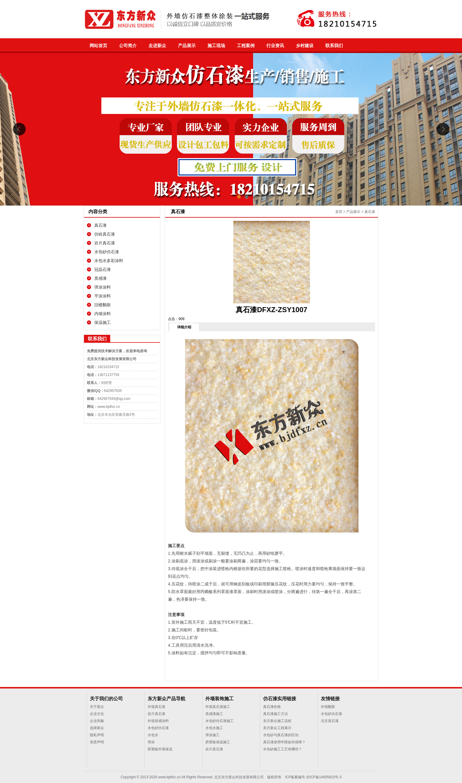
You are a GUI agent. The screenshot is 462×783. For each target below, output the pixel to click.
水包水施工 (214, 728)
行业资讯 (275, 45)
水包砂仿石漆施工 (219, 721)
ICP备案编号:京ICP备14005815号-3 (313, 777)
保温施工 (102, 322)
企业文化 (97, 714)
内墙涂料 (102, 313)
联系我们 (334, 45)
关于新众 (97, 707)
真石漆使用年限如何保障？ (284, 742)
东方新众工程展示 (277, 728)
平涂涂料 (102, 296)
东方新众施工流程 (277, 721)
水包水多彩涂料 (108, 260)
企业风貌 (97, 721)
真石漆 (100, 225)
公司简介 (128, 45)
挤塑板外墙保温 (160, 749)
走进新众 (157, 45)
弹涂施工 (212, 735)
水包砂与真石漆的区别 (280, 735)
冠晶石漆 (102, 269)
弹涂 (151, 742)
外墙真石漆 (156, 707)
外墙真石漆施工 (217, 707)
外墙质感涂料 (158, 721)
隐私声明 (97, 735)
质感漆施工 (214, 714)
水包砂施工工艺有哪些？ (282, 749)
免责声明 (97, 742)
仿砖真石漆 (104, 234)
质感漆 (100, 278)
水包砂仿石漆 (106, 251)
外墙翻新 (328, 707)
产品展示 (187, 45)
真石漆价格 (272, 707)
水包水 (153, 735)
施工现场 (216, 45)
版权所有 (274, 777)
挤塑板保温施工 (217, 742)
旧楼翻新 (102, 304)
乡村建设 (305, 45)
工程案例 (246, 45)
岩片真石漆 (104, 243)
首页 (338, 212)
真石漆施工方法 (275, 714)
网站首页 (98, 45)
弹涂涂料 (102, 287)
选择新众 (97, 728)
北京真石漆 (330, 721)
